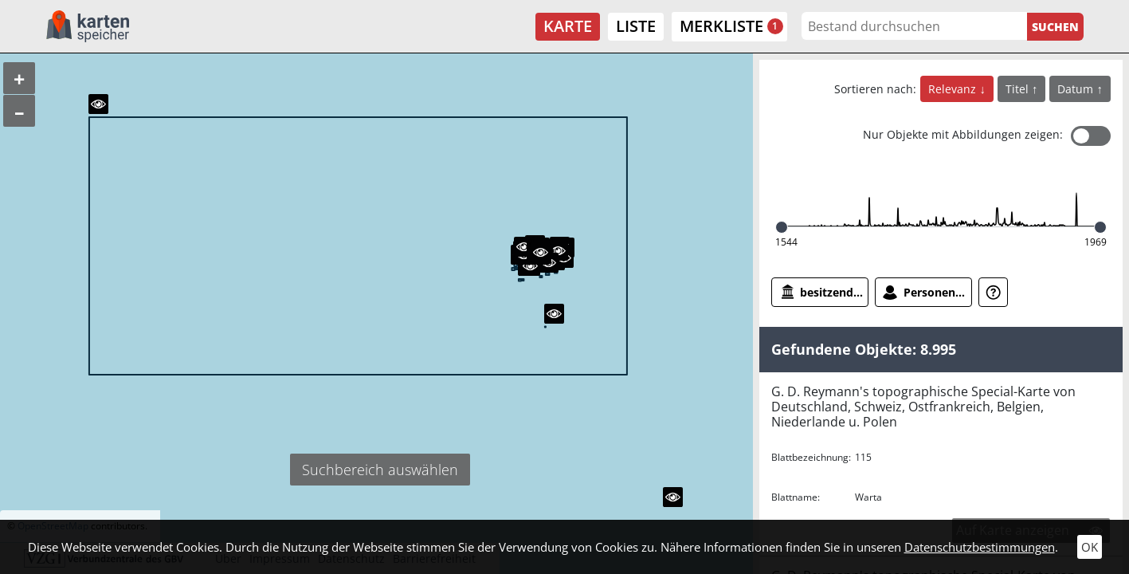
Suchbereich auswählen (380, 469)
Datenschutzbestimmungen (979, 547)
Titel (1019, 88)
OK (1089, 547)
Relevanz (953, 88)
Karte (567, 26)
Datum (1076, 88)
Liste (636, 26)
